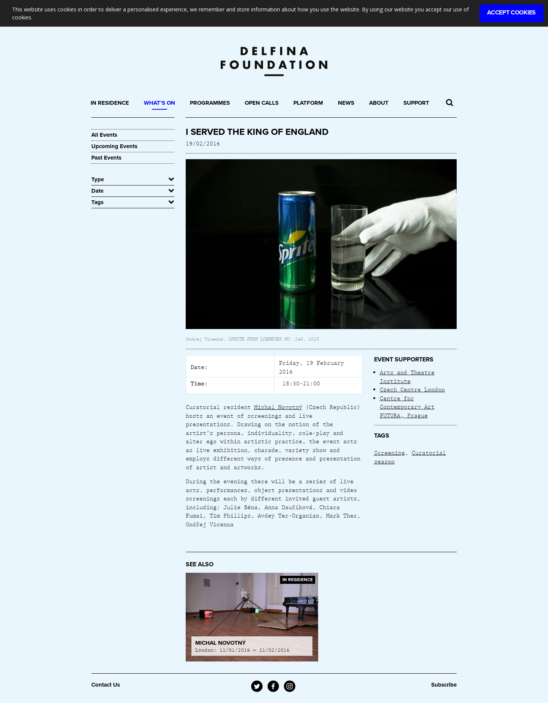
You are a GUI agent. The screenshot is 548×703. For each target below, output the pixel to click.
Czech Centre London (412, 389)
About (379, 102)
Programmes (210, 102)
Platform (308, 102)
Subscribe (444, 684)
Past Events (106, 157)
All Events (104, 134)
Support (416, 102)
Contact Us (105, 684)
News (346, 102)
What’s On (159, 102)
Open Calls (262, 102)
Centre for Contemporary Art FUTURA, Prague (407, 407)
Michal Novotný (278, 406)
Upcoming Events (114, 146)
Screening (389, 452)
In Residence (110, 102)
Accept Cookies (511, 12)
